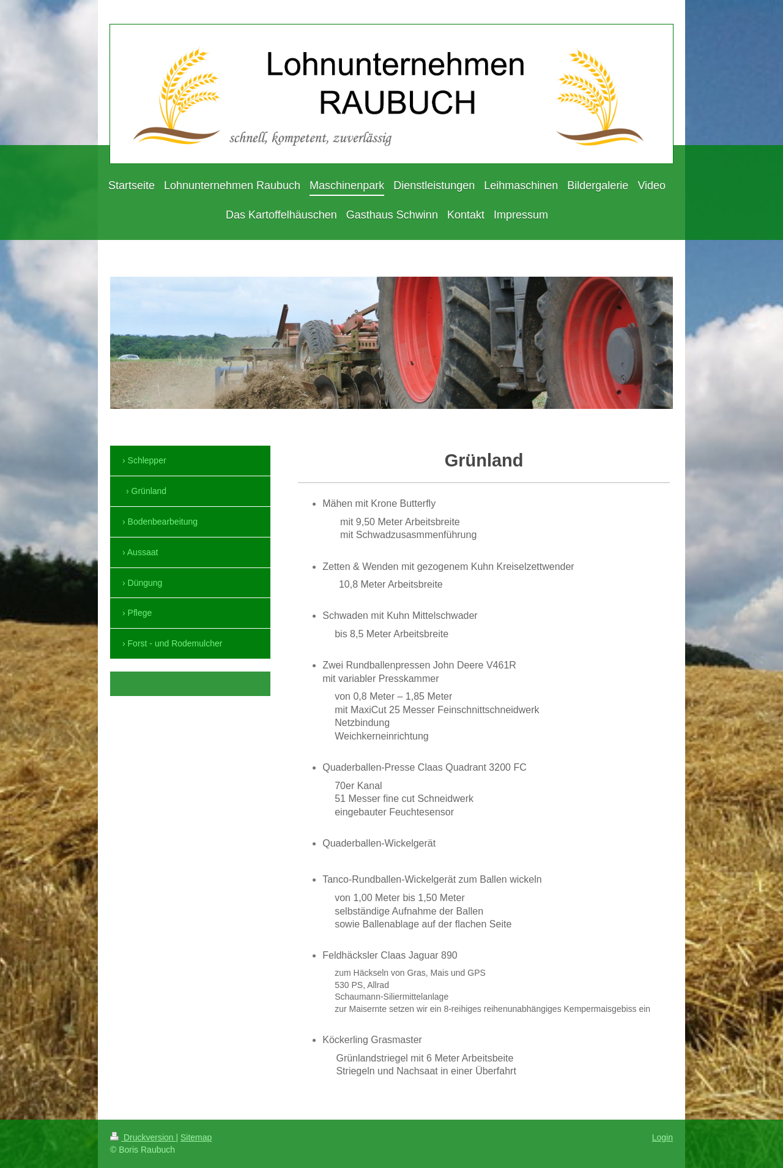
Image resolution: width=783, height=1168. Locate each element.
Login (662, 1137)
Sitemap (196, 1137)
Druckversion (143, 1137)
